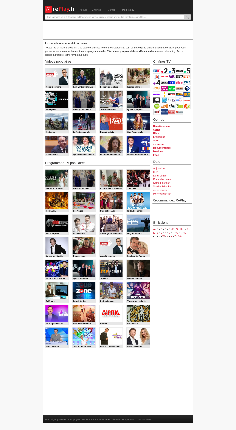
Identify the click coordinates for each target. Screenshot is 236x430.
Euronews (156, 100)
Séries (156, 129)
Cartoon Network (171, 106)
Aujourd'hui (159, 168)
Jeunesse (158, 144)
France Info (164, 94)
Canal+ (179, 71)
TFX (187, 76)
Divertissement (162, 126)
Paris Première (179, 88)
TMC (179, 76)
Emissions (159, 137)
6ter (179, 82)
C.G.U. (138, 419)
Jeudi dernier (160, 190)
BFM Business (187, 94)
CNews (171, 94)
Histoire (179, 112)
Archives (147, 419)
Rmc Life (164, 88)
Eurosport (179, 100)
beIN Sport (171, 100)
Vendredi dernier (162, 186)
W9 (171, 76)
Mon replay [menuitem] (128, 10)
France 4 (156, 82)
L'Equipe (187, 100)
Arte (164, 76)
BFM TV (179, 94)
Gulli (156, 106)
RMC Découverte (187, 82)
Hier (155, 172)
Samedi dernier (161, 183)
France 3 (171, 71)
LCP (164, 112)
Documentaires (162, 148)
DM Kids (187, 106)
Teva (171, 88)
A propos (128, 419)
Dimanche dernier (162, 179)
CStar (164, 82)
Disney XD (179, 106)
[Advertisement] (118, 30)
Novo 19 (156, 94)
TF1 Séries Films (171, 82)
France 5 (187, 71)
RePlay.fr (49, 419)
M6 (156, 76)
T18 (187, 88)
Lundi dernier (160, 175)
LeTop (156, 112)
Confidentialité (116, 419)
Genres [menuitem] (113, 10)
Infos (156, 155)
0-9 (180, 236)
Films (156, 133)
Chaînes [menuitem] (97, 10)
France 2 (164, 71)
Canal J (164, 106)
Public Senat (171, 112)
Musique (158, 151)
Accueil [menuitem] (83, 10)
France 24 (164, 100)
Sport (156, 140)
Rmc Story (156, 88)
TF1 (156, 71)
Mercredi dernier (162, 193)
